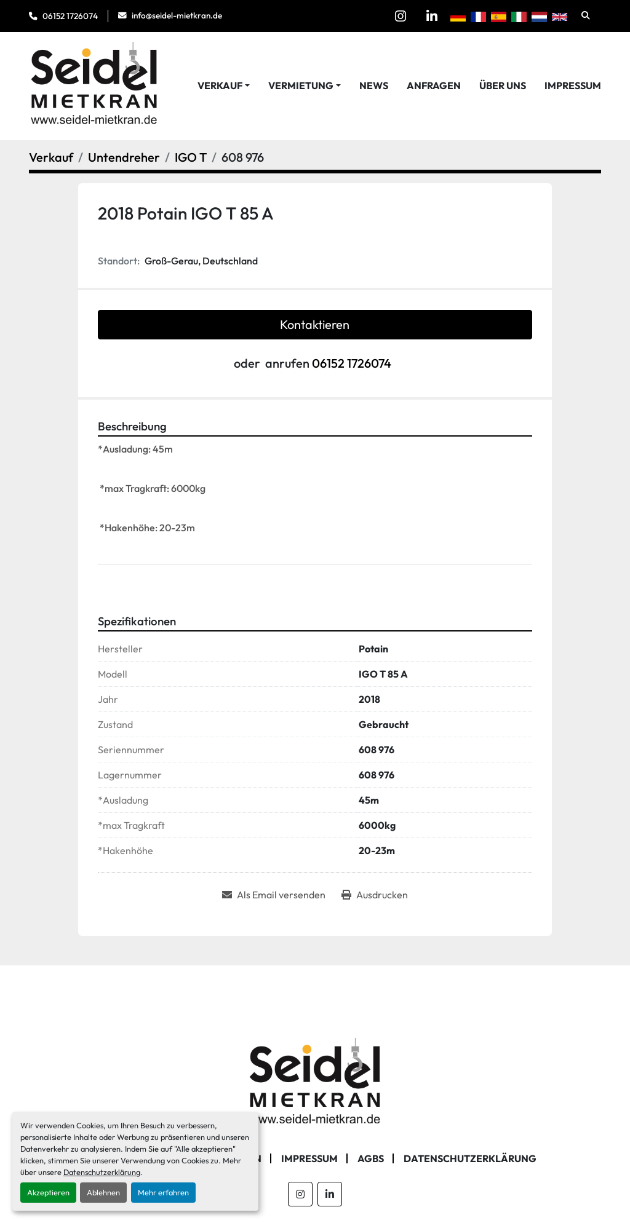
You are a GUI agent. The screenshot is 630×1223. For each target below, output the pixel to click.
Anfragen (434, 85)
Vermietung (300, 85)
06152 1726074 (70, 16)
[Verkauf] (51, 157)
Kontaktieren (314, 324)
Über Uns (502, 85)
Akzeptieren (48, 1192)
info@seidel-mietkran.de (177, 15)
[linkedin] (432, 16)
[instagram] (400, 16)
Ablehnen (103, 1192)
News (373, 85)
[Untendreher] (124, 157)
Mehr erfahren (163, 1192)
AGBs (370, 1158)
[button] (223, 85)
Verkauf (219, 85)
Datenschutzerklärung (101, 1172)
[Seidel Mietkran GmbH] (315, 1083)
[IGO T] (191, 157)
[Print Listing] (374, 894)
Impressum (572, 85)
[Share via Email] (273, 894)
